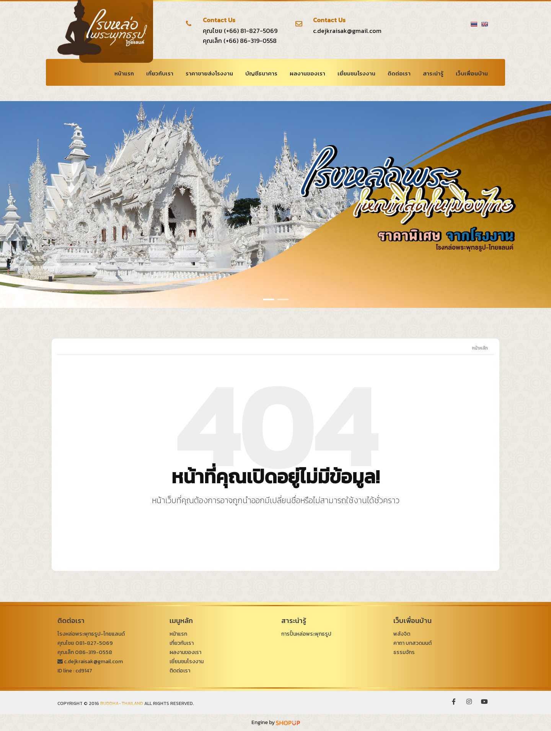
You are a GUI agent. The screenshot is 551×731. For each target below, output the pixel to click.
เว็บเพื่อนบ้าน (472, 73)
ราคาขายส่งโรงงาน (209, 73)
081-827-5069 (94, 643)
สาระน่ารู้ (433, 73)
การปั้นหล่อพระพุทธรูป (306, 634)
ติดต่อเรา (399, 73)
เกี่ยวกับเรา (159, 73)
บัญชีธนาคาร (261, 73)
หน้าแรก (124, 73)
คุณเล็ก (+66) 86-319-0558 (240, 40)
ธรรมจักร (404, 652)
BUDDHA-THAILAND (121, 703)
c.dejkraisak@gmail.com (347, 30)
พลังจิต (401, 634)
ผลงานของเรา (307, 73)
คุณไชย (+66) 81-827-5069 (240, 30)
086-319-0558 (93, 652)
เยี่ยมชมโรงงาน (356, 73)
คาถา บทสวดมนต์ (412, 643)
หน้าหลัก (480, 348)
